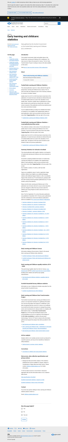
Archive (15, 430)
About (9, 26)
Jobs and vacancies (37, 430)
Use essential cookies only (25, 12)
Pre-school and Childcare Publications (41, 199)
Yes (24, 408)
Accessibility (10, 430)
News (17, 26)
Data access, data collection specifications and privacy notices (14, 93)
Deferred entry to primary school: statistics (32, 344)
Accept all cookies (12, 12)
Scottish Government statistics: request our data (32, 379)
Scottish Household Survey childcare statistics (13, 80)
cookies (13, 2)
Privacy (44, 430)
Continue (24, 419)
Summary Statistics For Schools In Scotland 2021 (34, 209)
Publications (22, 26)
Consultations (41, 26)
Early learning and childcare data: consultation (33, 324)
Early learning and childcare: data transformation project (35, 330)
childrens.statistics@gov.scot (33, 366)
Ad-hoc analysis (12, 88)
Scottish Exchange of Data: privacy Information (32, 382)
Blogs (46, 26)
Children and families (13, 46)
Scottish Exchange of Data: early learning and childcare (35, 255)
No (24, 411)
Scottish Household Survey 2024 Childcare (32, 290)
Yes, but (25, 415)
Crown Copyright (30, 430)
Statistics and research (31, 26)
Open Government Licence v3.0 (27, 435)
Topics (13, 26)
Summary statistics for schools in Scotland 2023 (34, 204)
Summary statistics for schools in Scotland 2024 (34, 202)
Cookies (23, 430)
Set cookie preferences (38, 12)
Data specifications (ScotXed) (28, 377)
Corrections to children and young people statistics (34, 351)
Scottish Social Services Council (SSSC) (40, 270)
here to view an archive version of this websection (35, 67)
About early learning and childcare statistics (35, 75)
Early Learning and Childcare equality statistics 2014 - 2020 (13, 76)
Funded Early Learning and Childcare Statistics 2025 (34, 117)
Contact (19, 430)
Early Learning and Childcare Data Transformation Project (13, 85)
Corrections (11, 89)
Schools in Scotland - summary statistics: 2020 (33, 211)
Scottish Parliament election (17, 17)
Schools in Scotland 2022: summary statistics (33, 206)
